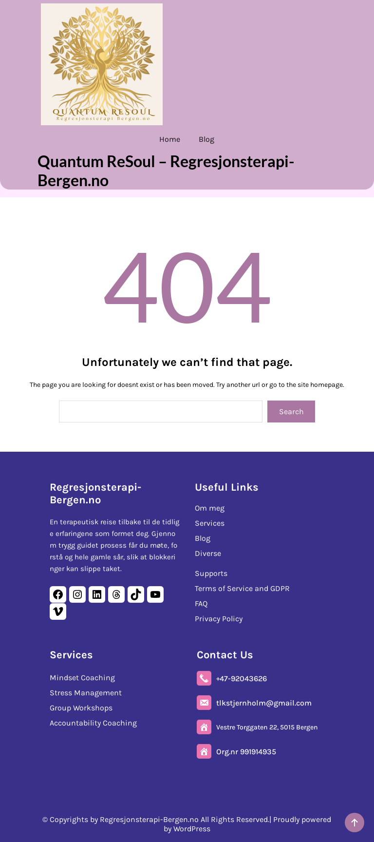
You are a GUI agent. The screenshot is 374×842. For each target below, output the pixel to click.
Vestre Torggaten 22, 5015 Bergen (267, 727)
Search (291, 411)
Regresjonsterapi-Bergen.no (95, 493)
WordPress (191, 828)
